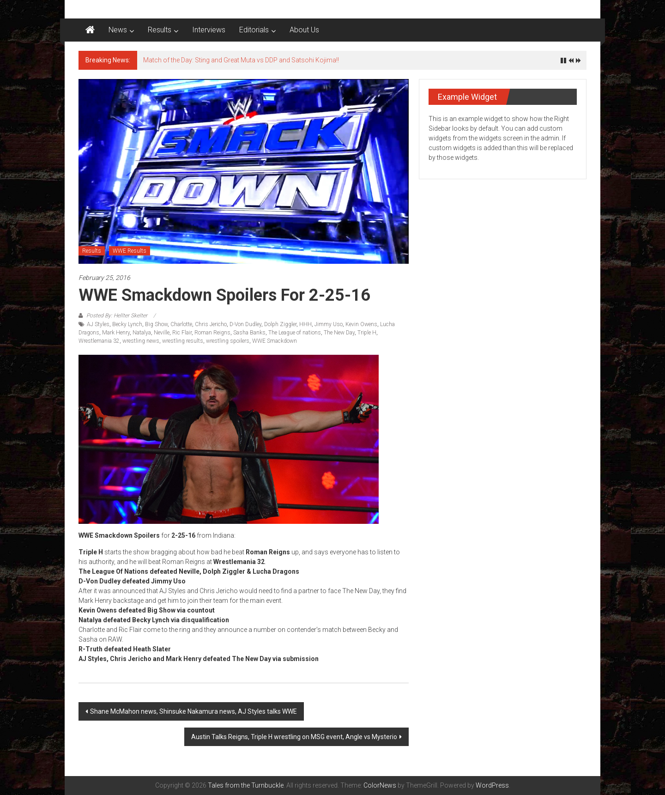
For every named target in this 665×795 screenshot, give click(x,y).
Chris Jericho (211, 324)
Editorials (254, 29)
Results (159, 29)
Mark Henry (116, 332)
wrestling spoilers (227, 341)
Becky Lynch (127, 324)
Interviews (208, 29)
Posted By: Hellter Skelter (117, 315)
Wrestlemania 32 (99, 341)
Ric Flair (182, 332)
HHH (305, 324)
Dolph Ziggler (280, 324)
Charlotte (181, 324)
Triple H (366, 332)
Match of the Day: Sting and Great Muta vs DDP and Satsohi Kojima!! (241, 60)
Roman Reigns (212, 332)
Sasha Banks (249, 332)
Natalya (142, 332)
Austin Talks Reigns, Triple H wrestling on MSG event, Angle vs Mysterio (294, 736)
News (118, 29)
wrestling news (140, 341)
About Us (304, 29)
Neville (161, 332)
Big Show (156, 324)
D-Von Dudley (245, 324)
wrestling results (182, 341)
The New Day (339, 332)
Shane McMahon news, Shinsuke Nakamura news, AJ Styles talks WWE (193, 711)
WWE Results (129, 251)
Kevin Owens (361, 324)
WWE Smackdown (274, 341)
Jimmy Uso (328, 324)
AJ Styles (98, 324)
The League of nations (294, 332)
